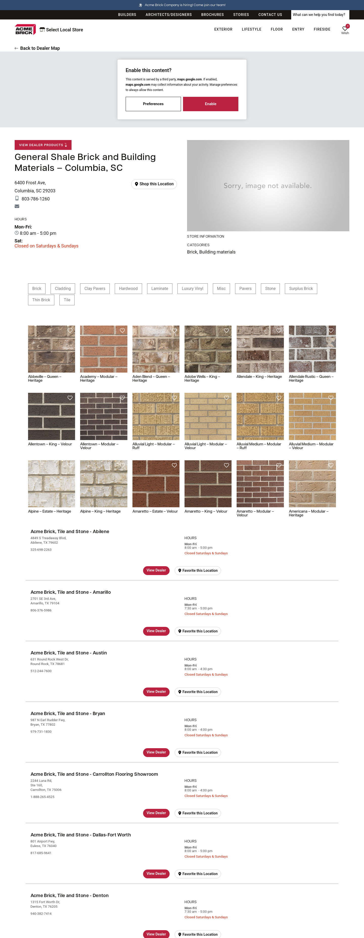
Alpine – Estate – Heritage (49, 512)
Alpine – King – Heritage (100, 512)
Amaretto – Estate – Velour (155, 512)
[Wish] (345, 28)
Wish (345, 33)
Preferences (153, 104)
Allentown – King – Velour (50, 444)
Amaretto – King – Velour (206, 512)
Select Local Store (61, 29)
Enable (210, 104)
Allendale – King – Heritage (259, 377)
